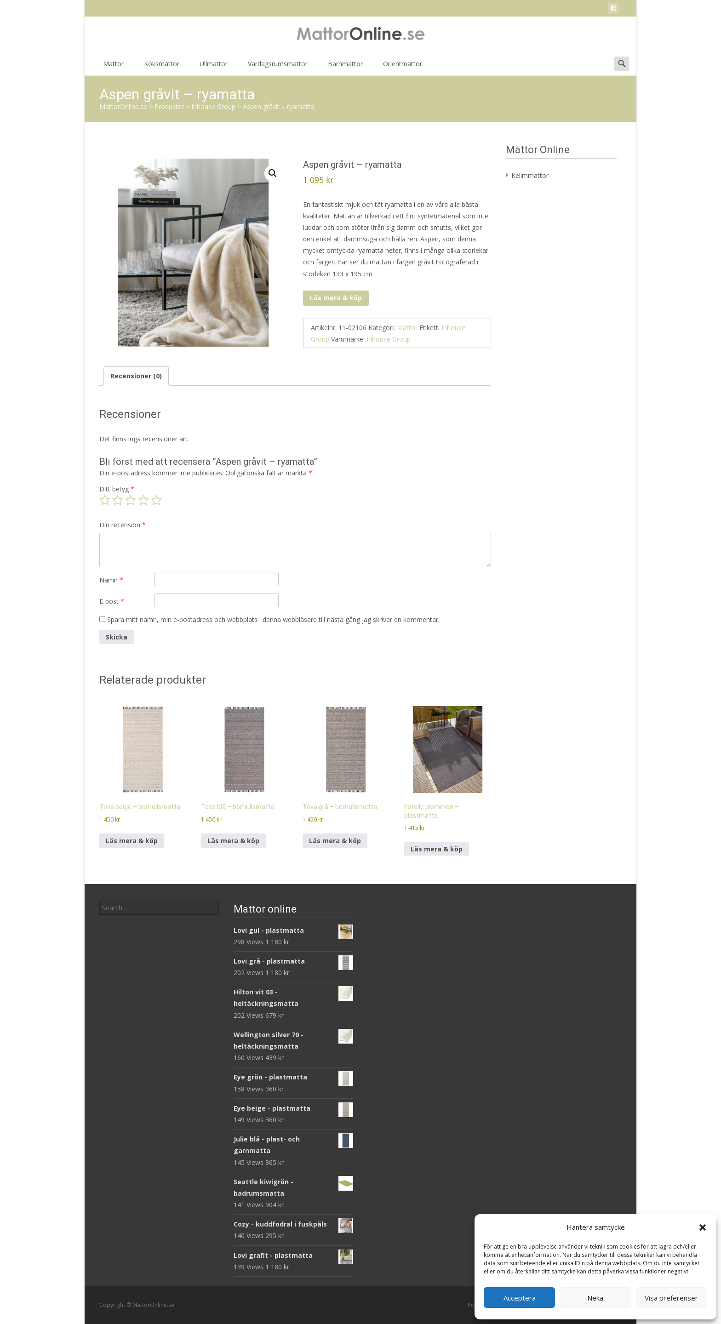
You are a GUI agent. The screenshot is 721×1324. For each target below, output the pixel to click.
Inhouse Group (388, 339)
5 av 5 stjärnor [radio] (156, 500)
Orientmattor (402, 66)
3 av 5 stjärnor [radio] (130, 500)
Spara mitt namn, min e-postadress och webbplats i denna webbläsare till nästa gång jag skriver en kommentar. (273, 619)
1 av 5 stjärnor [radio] (104, 500)
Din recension (122, 524)
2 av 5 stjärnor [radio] (117, 500)
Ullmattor (214, 66)
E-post (111, 601)
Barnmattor (345, 66)
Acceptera (520, 1297)
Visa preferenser (671, 1297)
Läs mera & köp (336, 297)
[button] (702, 1227)
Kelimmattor (530, 175)
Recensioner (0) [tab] (136, 375)
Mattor (113, 66)
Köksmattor (161, 66)
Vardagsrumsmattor (278, 66)
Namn (111, 580)
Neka (595, 1297)
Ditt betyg (116, 489)
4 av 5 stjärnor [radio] (143, 500)
